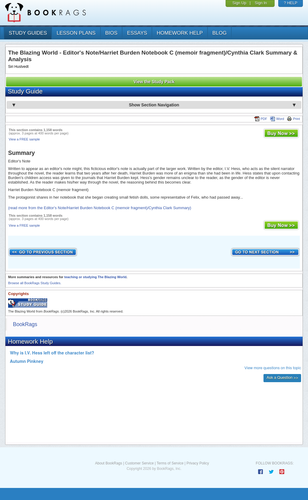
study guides (28, 33)
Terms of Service (170, 463)
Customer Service (139, 463)
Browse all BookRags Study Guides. (34, 283)
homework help (180, 33)
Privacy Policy (197, 463)
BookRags (25, 324)
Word (277, 119)
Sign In (261, 3)
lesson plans (76, 33)
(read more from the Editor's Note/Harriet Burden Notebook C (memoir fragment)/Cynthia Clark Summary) (99, 208)
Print (293, 119)
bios (111, 33)
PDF (260, 119)
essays (137, 33)
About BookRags (108, 463)
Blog (219, 33)
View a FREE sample (24, 139)
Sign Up (239, 3)
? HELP (290, 3)
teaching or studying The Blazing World (95, 277)
